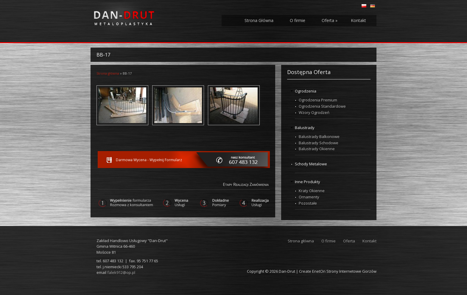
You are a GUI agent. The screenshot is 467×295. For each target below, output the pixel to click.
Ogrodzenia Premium (318, 100)
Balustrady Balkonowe (319, 136)
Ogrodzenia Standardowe (322, 106)
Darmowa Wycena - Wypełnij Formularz (149, 159)
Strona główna (107, 73)
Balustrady (305, 127)
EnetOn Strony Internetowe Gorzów (344, 271)
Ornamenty (309, 197)
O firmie (297, 20)
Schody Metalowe (311, 164)
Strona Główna (259, 20)
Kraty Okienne (312, 190)
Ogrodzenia (305, 91)
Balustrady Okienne (317, 148)
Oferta (329, 20)
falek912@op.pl (121, 272)
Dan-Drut (287, 271)
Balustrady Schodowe (318, 142)
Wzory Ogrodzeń (314, 112)
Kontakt (358, 20)
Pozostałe (308, 203)
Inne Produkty (307, 181)
